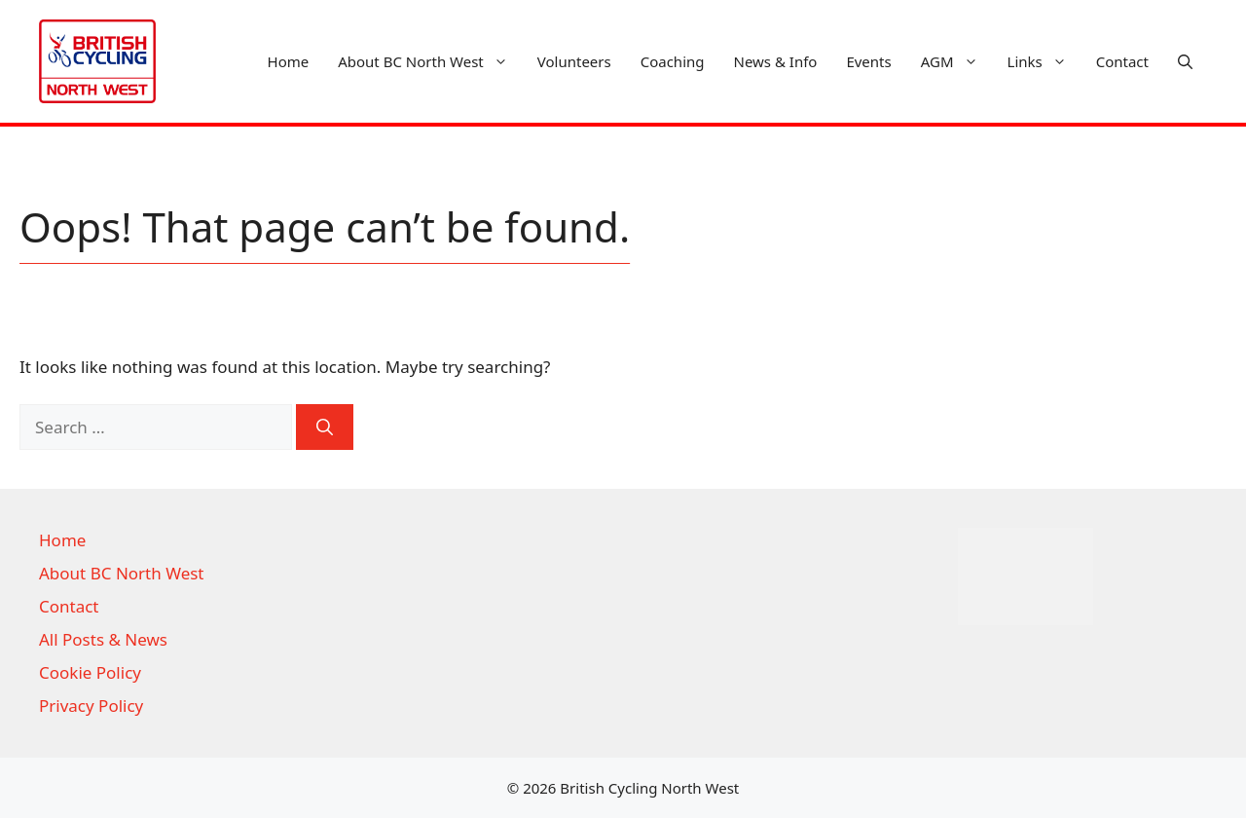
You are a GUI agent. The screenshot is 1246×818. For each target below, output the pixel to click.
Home (289, 61)
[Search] (324, 427)
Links (1044, 61)
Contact (1122, 61)
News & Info (776, 61)
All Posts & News (103, 639)
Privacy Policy (91, 705)
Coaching (673, 61)
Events (868, 61)
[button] (1185, 61)
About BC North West (430, 61)
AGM (957, 61)
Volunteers (574, 61)
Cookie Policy (90, 672)
